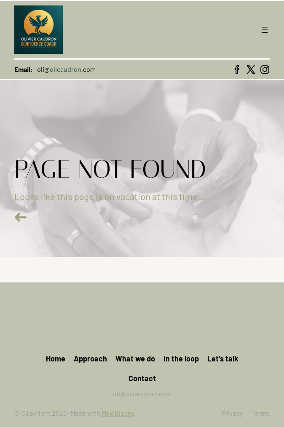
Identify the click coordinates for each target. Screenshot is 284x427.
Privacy (232, 413)
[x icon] (251, 69)
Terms (260, 413)
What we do (135, 358)
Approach (90, 358)
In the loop (181, 358)
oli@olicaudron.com (142, 394)
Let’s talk (222, 358)
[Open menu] (265, 30)
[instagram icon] (265, 69)
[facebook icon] (237, 69)
